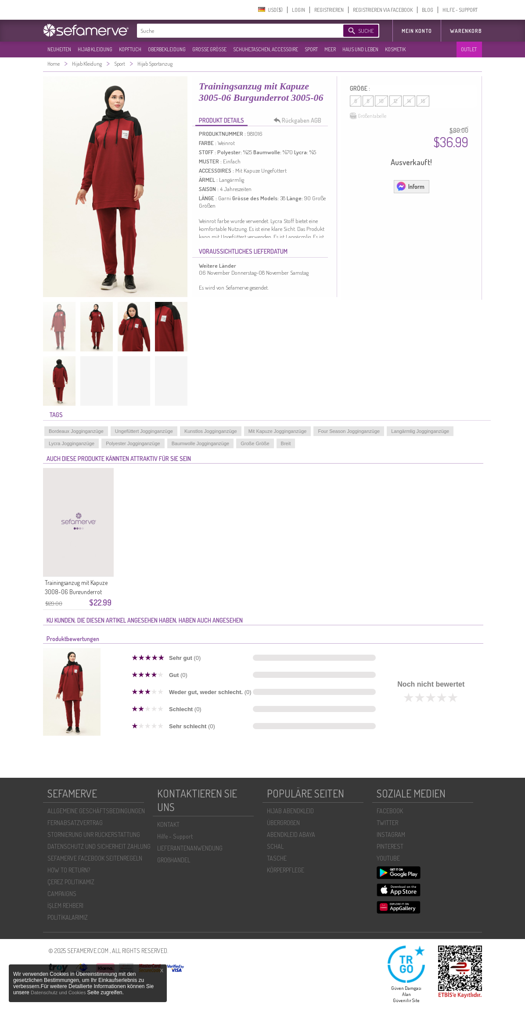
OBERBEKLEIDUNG (167, 49)
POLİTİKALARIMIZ (67, 917)
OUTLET (469, 49)
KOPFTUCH (130, 49)
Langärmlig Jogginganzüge (420, 431)
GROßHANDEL (173, 860)
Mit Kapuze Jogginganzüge (277, 431)
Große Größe (255, 443)
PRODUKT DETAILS (221, 120)
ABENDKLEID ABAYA (291, 834)
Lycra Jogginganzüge (71, 443)
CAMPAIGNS (61, 893)
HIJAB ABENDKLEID (290, 811)
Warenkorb (466, 31)
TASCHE (277, 858)
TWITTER (387, 822)
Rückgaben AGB (299, 120)
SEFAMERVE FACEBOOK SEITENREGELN (94, 858)
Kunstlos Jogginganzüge (210, 431)
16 (423, 101)
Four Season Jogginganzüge (349, 431)
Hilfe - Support (175, 836)
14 (409, 101)
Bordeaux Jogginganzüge (76, 431)
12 (395, 101)
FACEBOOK (390, 811)
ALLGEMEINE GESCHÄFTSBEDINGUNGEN (96, 811)
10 (381, 101)
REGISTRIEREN (329, 10)
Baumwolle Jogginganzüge (200, 443)
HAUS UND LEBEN (360, 49)
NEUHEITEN (59, 49)
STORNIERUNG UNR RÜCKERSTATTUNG (93, 834)
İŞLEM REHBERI (65, 905)
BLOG (427, 10)
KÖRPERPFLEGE (285, 870)
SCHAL (275, 846)
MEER (330, 49)
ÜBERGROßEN (283, 822)
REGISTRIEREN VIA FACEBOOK (383, 10)
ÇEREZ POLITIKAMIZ (70, 882)
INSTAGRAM (391, 834)
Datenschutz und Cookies (59, 992)
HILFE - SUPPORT (460, 10)
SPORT (311, 49)
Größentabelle (368, 116)
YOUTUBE (388, 858)
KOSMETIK (395, 49)
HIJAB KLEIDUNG (95, 49)
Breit (286, 443)
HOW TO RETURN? (68, 870)
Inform (410, 186)
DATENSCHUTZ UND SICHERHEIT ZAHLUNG (99, 846)
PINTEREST (390, 846)
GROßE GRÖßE (209, 49)
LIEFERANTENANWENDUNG (190, 848)
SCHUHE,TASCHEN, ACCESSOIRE (265, 49)
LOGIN (298, 10)
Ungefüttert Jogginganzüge (144, 431)
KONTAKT (168, 824)
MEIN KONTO (417, 31)
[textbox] (232, 31)
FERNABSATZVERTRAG (75, 822)
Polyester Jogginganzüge (133, 443)
